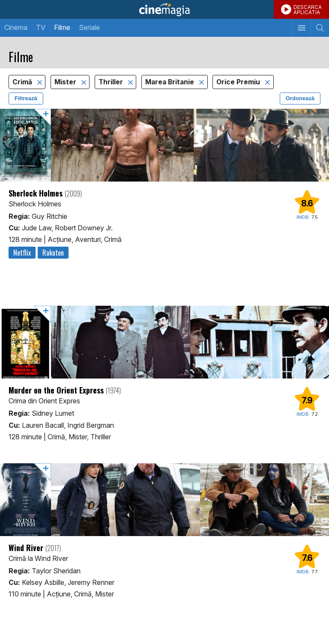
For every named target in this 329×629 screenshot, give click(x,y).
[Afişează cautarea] (320, 28)
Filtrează (26, 98)
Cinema (15, 27)
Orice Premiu (239, 82)
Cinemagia (164, 9)
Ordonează (300, 98)
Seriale (89, 27)
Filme (62, 27)
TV (40, 27)
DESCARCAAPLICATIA (307, 9)
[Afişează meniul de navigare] (301, 28)
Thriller (112, 82)
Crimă (23, 82)
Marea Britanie (170, 82)
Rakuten (53, 252)
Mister (66, 82)
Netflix (22, 252)
